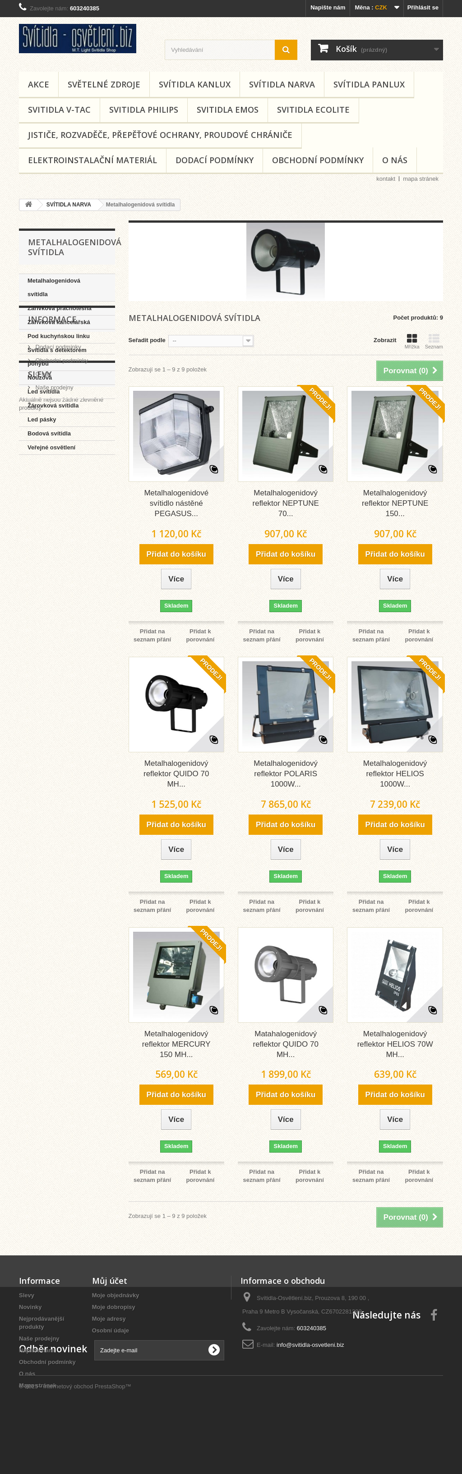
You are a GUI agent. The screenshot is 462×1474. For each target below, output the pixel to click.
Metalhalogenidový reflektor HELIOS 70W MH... (395, 1044)
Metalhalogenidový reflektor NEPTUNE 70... (286, 503)
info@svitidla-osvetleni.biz (310, 1344)
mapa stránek (421, 178)
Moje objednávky (115, 1295)
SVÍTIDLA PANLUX (369, 84)
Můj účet (109, 1280)
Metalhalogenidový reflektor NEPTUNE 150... (395, 503)
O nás (394, 160)
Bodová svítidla (49, 433)
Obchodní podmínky (318, 160)
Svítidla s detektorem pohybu (57, 357)
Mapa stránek (37, 1385)
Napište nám (327, 7)
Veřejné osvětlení (51, 447)
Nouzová (40, 377)
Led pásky (42, 419)
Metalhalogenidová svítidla (54, 287)
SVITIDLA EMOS (228, 109)
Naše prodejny (53, 546)
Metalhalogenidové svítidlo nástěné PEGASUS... (176, 503)
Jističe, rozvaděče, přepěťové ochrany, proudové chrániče (160, 134)
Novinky (30, 1307)
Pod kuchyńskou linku (59, 336)
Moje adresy (109, 1318)
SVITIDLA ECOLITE (313, 109)
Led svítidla (44, 391)
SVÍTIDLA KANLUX (195, 84)
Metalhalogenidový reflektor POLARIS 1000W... (286, 773)
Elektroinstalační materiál (92, 160)
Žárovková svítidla (53, 405)
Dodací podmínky (215, 160)
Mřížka (412, 341)
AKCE (38, 84)
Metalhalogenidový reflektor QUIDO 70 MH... (176, 773)
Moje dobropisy (113, 1307)
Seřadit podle (147, 340)
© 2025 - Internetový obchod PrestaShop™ (75, 1449)
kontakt (385, 178)
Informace (52, 481)
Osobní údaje (110, 1330)
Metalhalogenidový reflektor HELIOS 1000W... (395, 773)
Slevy (39, 580)
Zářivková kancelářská (59, 322)
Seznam (434, 341)
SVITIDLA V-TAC (59, 109)
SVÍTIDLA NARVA (282, 84)
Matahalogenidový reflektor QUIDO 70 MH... (286, 1044)
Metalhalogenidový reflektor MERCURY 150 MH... (176, 1044)
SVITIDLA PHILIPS (143, 109)
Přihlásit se (423, 7)
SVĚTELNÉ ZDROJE (104, 84)
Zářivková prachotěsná (60, 308)
